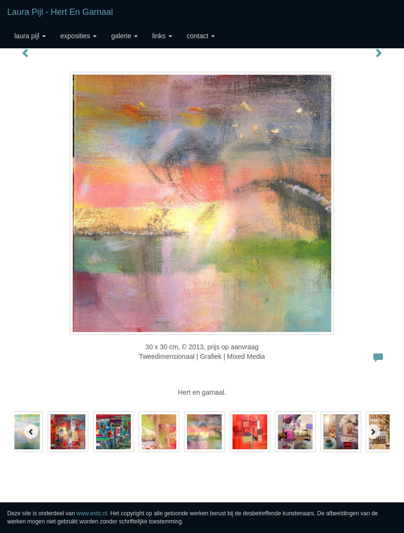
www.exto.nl (92, 513)
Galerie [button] (124, 36)
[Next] (373, 431)
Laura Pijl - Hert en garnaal (60, 12)
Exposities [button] (78, 36)
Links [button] (162, 36)
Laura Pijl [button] (30, 36)
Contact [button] (201, 36)
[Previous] (31, 431)
